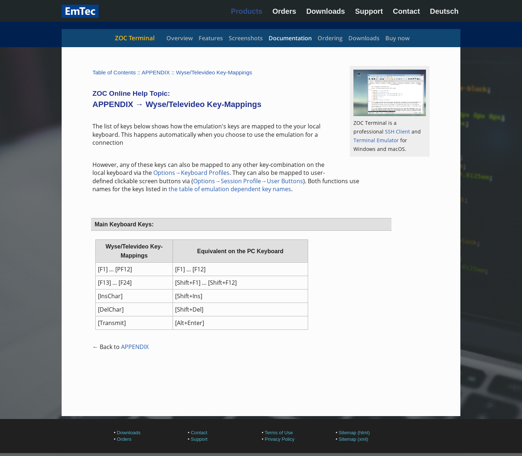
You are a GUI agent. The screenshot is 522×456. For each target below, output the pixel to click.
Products (246, 11)
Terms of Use (279, 432)
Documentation (290, 38)
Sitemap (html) (354, 432)
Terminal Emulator (376, 140)
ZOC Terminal (135, 38)
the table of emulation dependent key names (230, 189)
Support (369, 11)
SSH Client (397, 131)
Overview (179, 38)
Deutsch (444, 11)
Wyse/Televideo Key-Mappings (214, 72)
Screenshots (246, 38)
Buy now (397, 38)
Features (211, 38)
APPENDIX (156, 72)
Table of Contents (114, 72)
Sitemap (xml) (353, 439)
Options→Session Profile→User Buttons (248, 181)
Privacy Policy (279, 439)
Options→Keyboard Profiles (191, 173)
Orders (285, 11)
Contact (406, 11)
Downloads (325, 11)
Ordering (330, 38)
